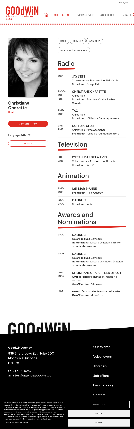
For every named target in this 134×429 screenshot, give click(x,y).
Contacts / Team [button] (28, 123)
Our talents (63, 15)
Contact (125, 15)
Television (78, 40)
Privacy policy (8, 422)
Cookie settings (99, 403)
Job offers (101, 376)
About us (107, 15)
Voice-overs (86, 15)
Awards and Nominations (73, 50)
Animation (94, 40)
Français (123, 2)
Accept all (99, 422)
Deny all (98, 413)
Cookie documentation (21, 422)
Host (11, 112)
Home (46, 15)
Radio (63, 40)
